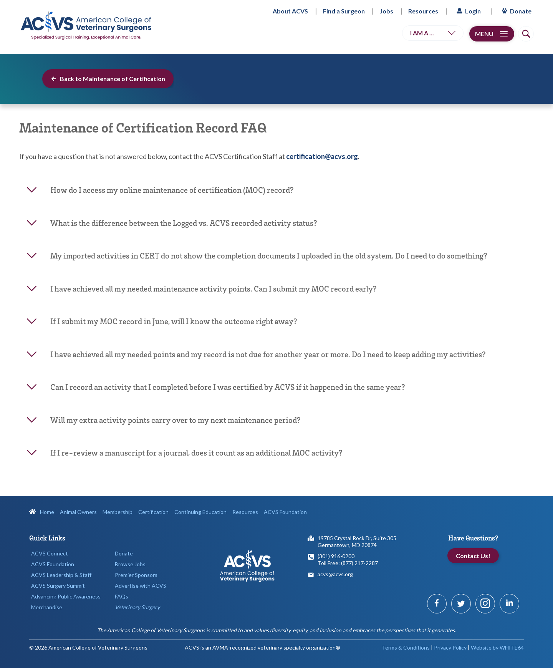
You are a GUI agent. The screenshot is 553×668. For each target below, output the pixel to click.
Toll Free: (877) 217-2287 (348, 563)
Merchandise (46, 607)
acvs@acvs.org (335, 574)
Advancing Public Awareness (66, 596)
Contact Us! (473, 555)
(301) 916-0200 (336, 556)
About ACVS (290, 11)
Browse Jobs (130, 564)
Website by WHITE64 (497, 647)
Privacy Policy (450, 647)
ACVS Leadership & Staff (61, 575)
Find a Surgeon (344, 11)
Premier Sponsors (136, 575)
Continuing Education (200, 512)
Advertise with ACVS (140, 585)
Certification (153, 512)
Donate (515, 11)
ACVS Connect (49, 553)
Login (468, 11)
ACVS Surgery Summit (58, 585)
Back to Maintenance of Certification (108, 78)
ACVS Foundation (285, 512)
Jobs (386, 11)
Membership (117, 512)
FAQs (121, 596)
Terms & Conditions (406, 647)
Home (41, 512)
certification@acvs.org (322, 156)
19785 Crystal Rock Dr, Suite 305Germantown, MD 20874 (357, 541)
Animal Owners (78, 512)
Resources (423, 11)
